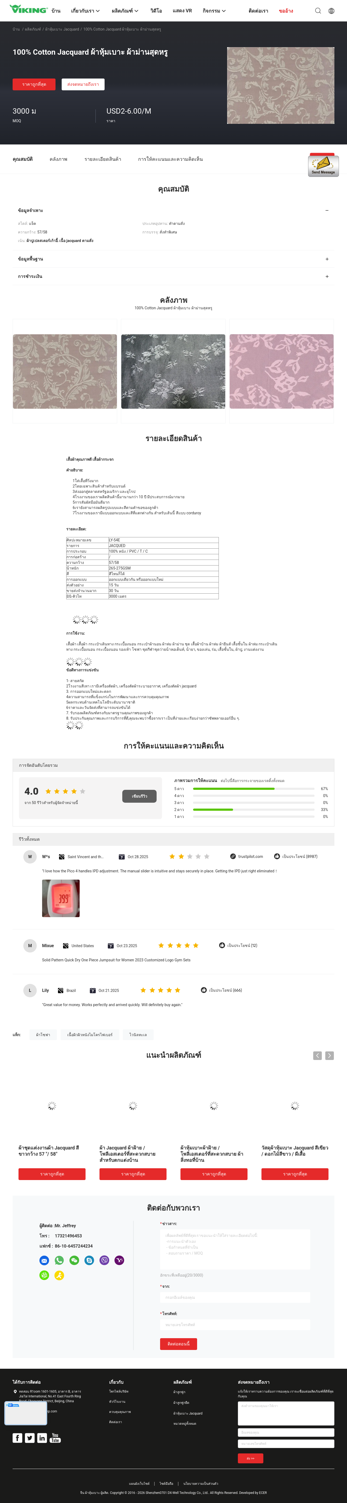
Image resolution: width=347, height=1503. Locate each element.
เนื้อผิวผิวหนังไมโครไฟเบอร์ (90, 1035)
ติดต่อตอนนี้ (179, 1343)
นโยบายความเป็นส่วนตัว (200, 1484)
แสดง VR (182, 10)
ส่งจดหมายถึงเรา (83, 84)
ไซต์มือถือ (166, 1484)
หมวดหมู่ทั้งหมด (184, 1424)
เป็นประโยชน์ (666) (225, 990)
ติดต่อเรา (115, 1422)
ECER (263, 1493)
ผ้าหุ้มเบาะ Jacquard (62, 29)
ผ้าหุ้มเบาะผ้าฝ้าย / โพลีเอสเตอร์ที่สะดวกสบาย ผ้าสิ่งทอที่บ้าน (211, 1154)
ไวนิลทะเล (138, 1035)
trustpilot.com (250, 856)
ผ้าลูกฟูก (179, 1392)
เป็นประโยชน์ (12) (242, 945)
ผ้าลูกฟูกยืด (181, 1403)
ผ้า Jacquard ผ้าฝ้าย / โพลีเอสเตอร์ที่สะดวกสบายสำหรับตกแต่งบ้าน (127, 1154)
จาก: (166, 1286)
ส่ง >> (250, 1458)
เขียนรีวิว (139, 796)
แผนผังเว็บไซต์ (139, 1484)
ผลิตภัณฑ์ (33, 29)
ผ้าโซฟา (43, 1035)
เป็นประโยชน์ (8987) (300, 856)
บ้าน (16, 29)
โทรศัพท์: (169, 1314)
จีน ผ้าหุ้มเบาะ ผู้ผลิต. (95, 1493)
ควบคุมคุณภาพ (120, 1412)
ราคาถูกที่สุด (34, 84)
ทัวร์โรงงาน (117, 1402)
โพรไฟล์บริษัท (118, 1391)
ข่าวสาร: (169, 1224)
